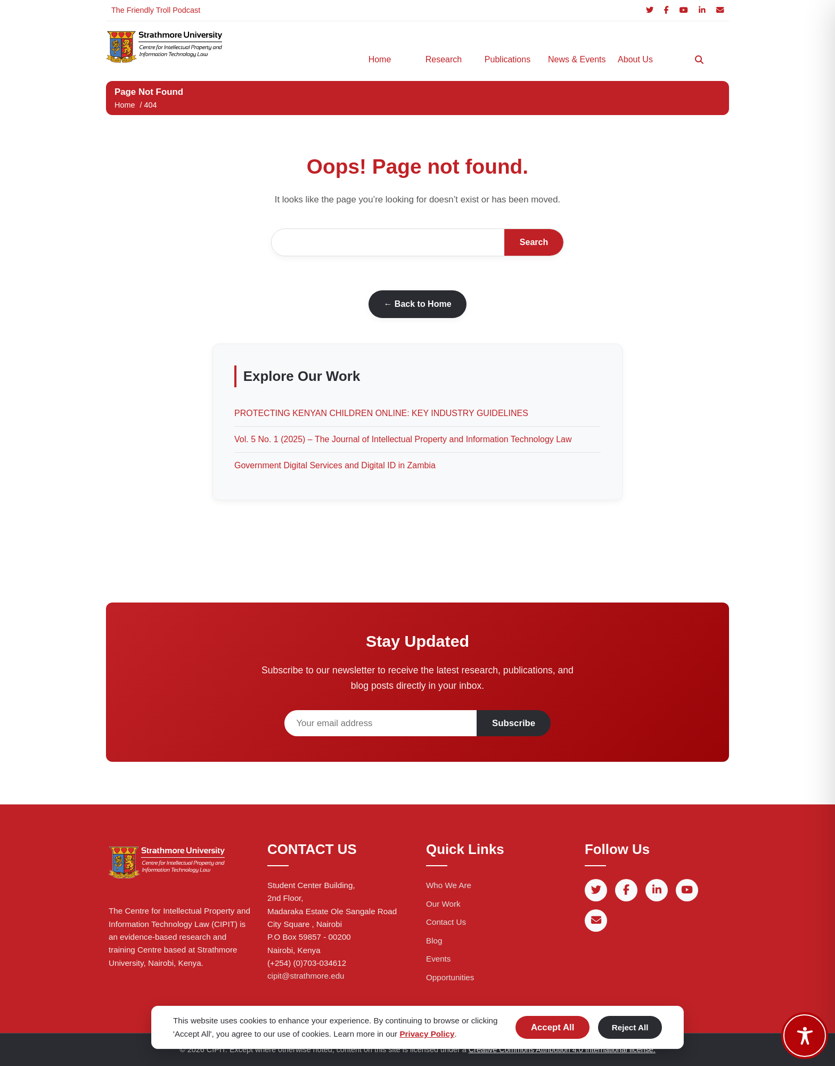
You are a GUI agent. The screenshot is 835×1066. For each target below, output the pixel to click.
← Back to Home (417, 303)
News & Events (574, 59)
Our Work (443, 903)
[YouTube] (684, 10)
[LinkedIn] (702, 10)
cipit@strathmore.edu (306, 975)
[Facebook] (666, 10)
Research (443, 59)
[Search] (699, 59)
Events (438, 958)
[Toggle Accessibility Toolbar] (804, 1035)
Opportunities (450, 977)
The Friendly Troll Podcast (155, 10)
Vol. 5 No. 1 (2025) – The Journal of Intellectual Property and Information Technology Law (403, 439)
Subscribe (513, 723)
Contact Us (446, 921)
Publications (507, 59)
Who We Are (448, 885)
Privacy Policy (426, 1033)
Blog (434, 940)
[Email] (720, 10)
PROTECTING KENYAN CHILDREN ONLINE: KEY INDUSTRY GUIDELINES (381, 413)
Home (380, 59)
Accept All (552, 1027)
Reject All (630, 1027)
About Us (635, 59)
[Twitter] (649, 10)
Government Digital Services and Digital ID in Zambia (335, 465)
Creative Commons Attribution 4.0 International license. (562, 1049)
